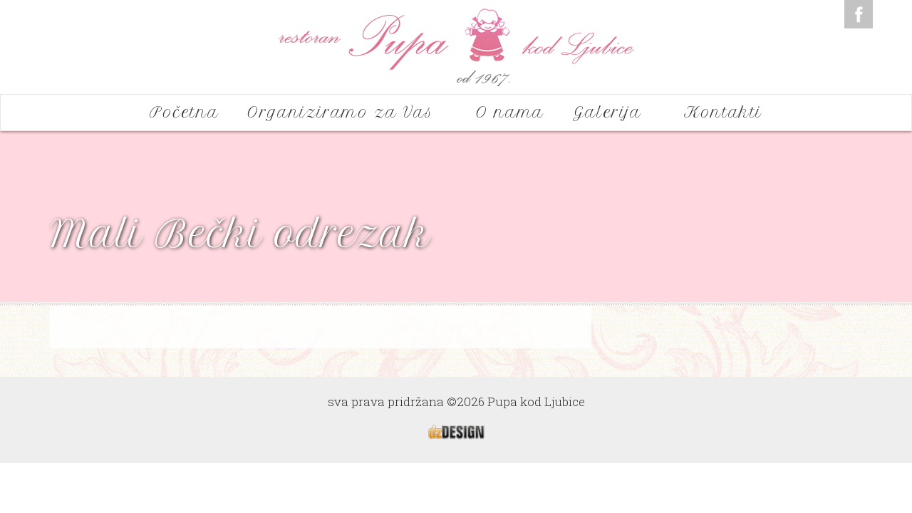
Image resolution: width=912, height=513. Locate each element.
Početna (184, 112)
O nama (510, 112)
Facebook (858, 14)
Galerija (614, 112)
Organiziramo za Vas (347, 112)
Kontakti (723, 112)
